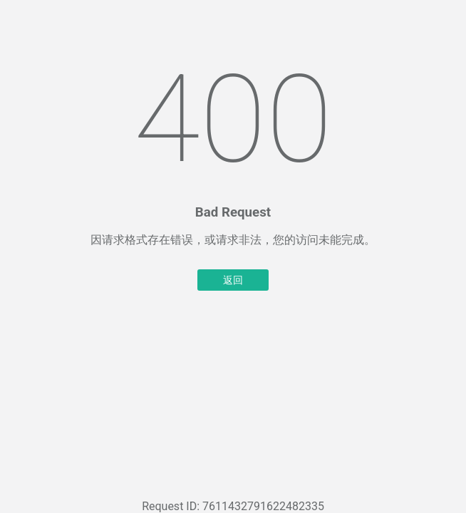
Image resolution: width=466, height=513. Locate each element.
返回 (233, 280)
